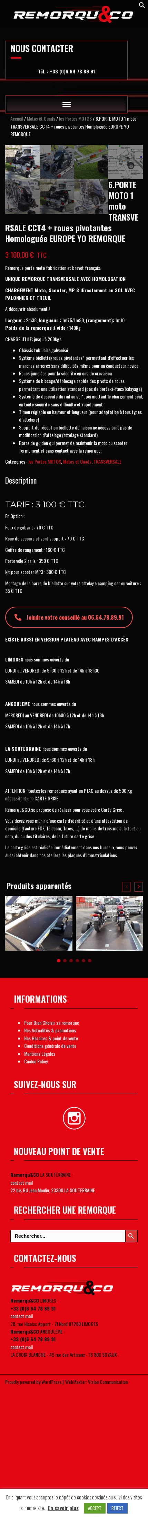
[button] (59, 1100)
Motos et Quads (41, 118)
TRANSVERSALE (107, 601)
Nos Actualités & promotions (50, 1169)
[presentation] (126, 1026)
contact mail (21, 1321)
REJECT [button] (117, 1508)
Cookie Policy (36, 1200)
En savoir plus (63, 1507)
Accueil (16, 118)
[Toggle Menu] (66, 104)
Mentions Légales (39, 1192)
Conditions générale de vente (50, 1185)
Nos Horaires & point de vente (51, 1177)
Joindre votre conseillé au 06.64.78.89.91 (69, 757)
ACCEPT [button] (94, 1508)
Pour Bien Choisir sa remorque (51, 1162)
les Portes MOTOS (75, 118)
